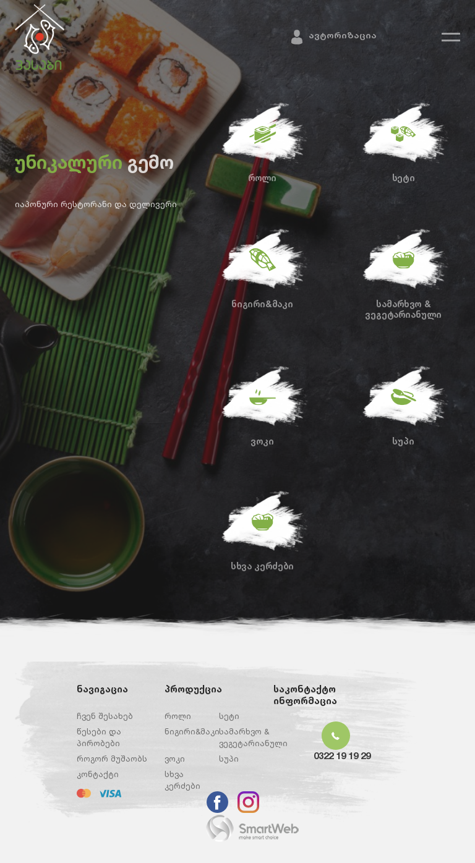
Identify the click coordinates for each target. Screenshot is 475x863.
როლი (262, 177)
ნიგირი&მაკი (262, 303)
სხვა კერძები (262, 565)
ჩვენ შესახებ (105, 716)
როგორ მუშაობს (112, 758)
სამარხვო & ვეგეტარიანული (403, 309)
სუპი (403, 440)
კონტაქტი (98, 774)
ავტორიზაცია (343, 35)
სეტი (403, 177)
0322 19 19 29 (342, 756)
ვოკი (262, 440)
